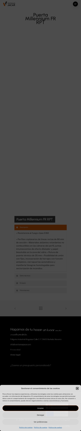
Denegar (40, 415)
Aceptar (40, 408)
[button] (77, 388)
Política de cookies (26, 427)
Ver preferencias (40, 422)
